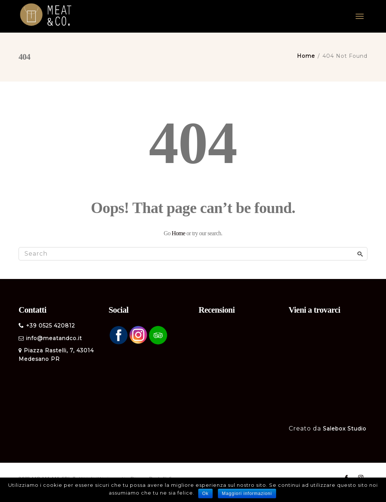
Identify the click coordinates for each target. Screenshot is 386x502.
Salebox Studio (344, 428)
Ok (205, 493)
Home (178, 233)
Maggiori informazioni (247, 493)
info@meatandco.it (54, 338)
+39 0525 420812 (50, 325)
